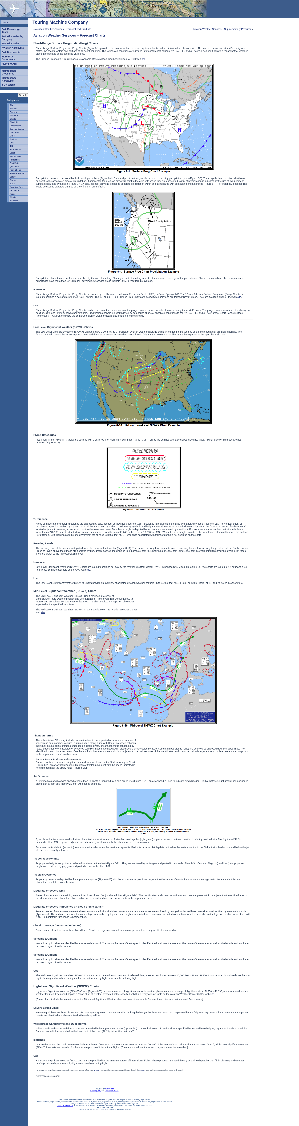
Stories (13, 180)
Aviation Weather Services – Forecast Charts (69, 35)
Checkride (14, 122)
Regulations (15, 170)
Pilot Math (14, 163)
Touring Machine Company (60, 22)
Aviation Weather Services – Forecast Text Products (63, 29)
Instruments (15, 149)
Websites (14, 201)
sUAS (12, 184)
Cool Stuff (14, 132)
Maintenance (16, 156)
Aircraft (13, 109)
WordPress (109, 1089)
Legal (12, 153)
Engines (13, 139)
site (144, 59)
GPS (12, 143)
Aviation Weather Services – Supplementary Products (222, 29)
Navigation (15, 160)
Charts (13, 119)
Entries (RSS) (95, 1091)
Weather (13, 197)
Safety (13, 177)
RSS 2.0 (142, 1070)
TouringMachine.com (65, 1106)
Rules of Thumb (17, 173)
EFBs (12, 136)
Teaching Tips (16, 187)
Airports (13, 112)
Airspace (14, 115)
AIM (11, 105)
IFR (11, 146)
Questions (14, 167)
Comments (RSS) (111, 1091)
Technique (14, 190)
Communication (17, 129)
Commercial (15, 126)
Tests (12, 194)
